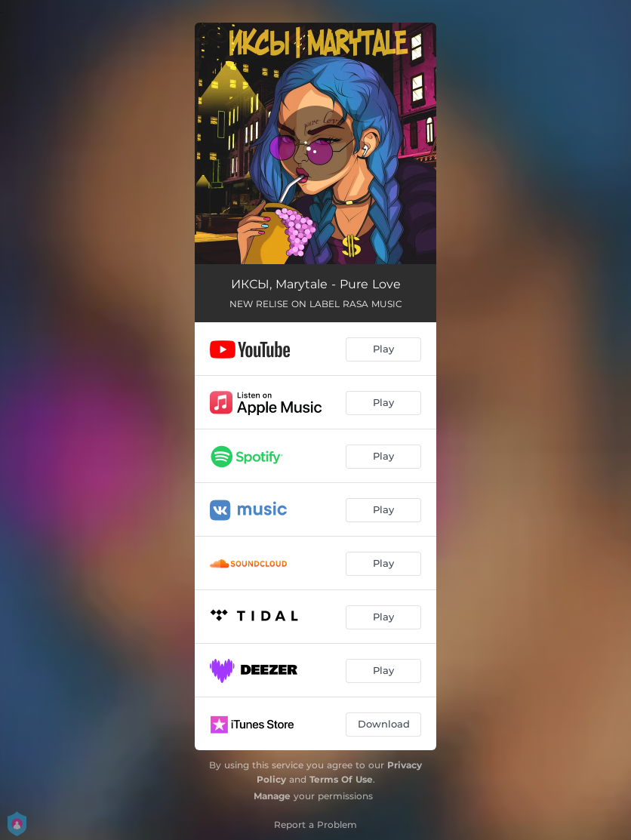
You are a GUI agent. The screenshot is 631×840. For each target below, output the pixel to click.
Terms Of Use (341, 779)
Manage (272, 796)
